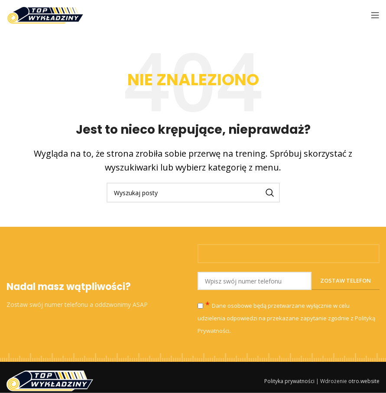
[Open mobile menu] (375, 15)
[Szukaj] (193, 193)
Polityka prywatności (289, 381)
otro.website (364, 381)
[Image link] (49, 380)
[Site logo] (45, 14)
